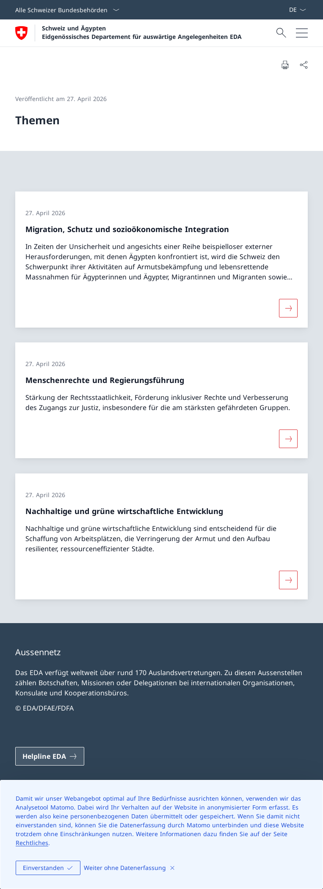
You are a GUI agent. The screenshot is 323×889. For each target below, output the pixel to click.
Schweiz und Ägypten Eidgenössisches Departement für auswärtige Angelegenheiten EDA (142, 32)
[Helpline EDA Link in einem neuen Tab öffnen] (49, 756)
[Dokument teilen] (303, 64)
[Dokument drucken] (285, 64)
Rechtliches (32, 843)
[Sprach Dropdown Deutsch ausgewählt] (297, 9)
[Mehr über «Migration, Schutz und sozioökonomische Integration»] (288, 307)
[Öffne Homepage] (128, 33)
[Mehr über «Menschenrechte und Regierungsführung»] (288, 438)
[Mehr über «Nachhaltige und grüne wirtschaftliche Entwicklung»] (288, 580)
